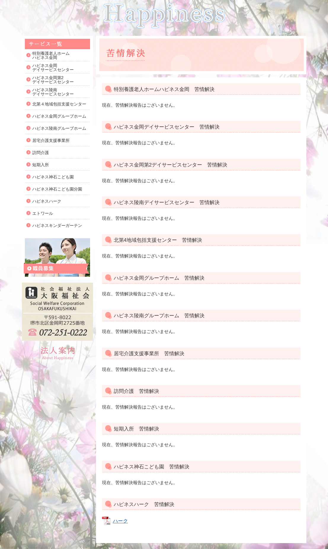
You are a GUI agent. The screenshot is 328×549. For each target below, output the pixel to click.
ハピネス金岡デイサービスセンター (53, 67)
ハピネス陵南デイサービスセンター (53, 91)
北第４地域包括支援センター (59, 104)
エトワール (42, 213)
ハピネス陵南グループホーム (59, 128)
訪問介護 (40, 152)
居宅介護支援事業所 (51, 140)
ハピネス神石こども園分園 (57, 189)
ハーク (120, 521)
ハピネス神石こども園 (53, 177)
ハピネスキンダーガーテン (57, 225)
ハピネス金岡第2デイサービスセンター (53, 79)
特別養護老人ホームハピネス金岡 (51, 55)
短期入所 (40, 164)
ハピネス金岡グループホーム (59, 116)
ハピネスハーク (46, 201)
